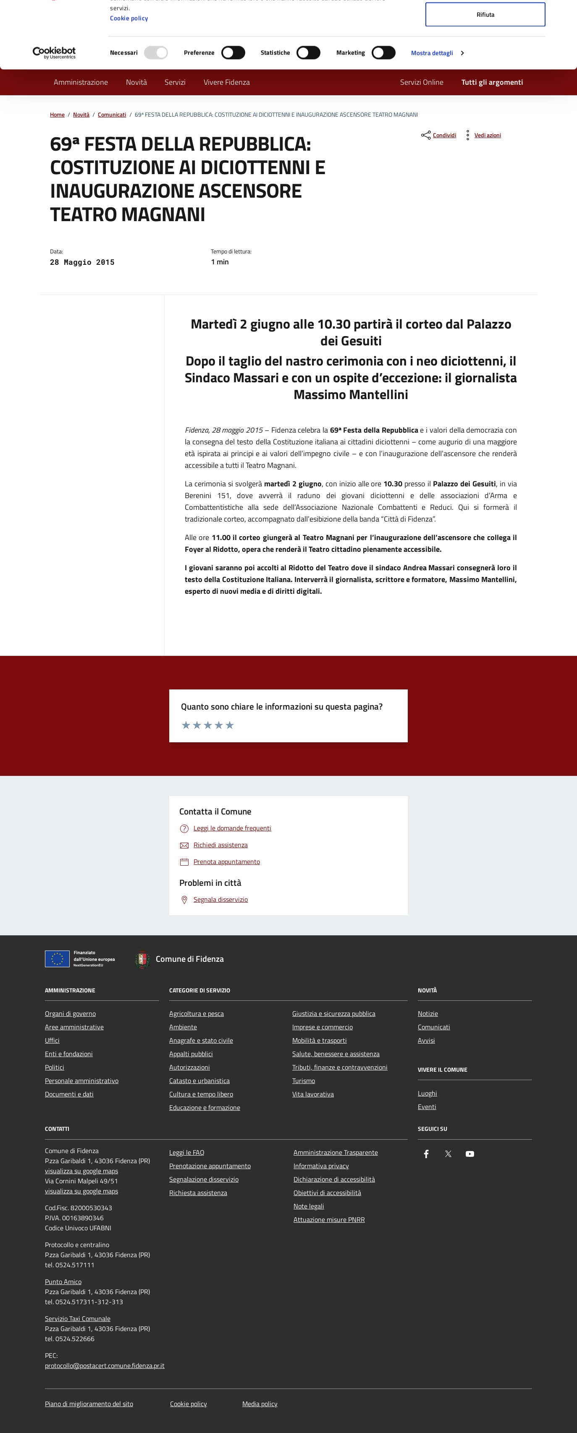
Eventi (427, 1107)
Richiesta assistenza (198, 1193)
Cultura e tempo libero (201, 1094)
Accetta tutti (485, 22)
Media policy (260, 1404)
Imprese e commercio (322, 1027)
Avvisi (426, 1040)
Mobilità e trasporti (319, 1040)
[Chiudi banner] (564, 13)
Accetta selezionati (485, 50)
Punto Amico (63, 1281)
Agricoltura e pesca (196, 1013)
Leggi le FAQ (187, 1152)
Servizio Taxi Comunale (77, 1318)
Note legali (309, 1206)
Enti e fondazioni (69, 1054)
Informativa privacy (321, 1166)
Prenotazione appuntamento (210, 1166)
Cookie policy (129, 81)
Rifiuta (486, 77)
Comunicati (434, 1027)
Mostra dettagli (432, 115)
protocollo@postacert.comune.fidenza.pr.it (105, 1365)
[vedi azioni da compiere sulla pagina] (481, 135)
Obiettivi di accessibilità (327, 1193)
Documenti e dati (69, 1094)
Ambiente (183, 1027)
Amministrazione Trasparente (336, 1152)
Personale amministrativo (81, 1080)
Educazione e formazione (204, 1107)
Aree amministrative (74, 1027)
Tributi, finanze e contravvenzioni (340, 1067)
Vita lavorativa (313, 1094)
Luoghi (427, 1093)
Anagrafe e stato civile (201, 1040)
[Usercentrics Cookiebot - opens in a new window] (54, 116)
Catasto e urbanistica (199, 1080)
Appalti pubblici (191, 1054)
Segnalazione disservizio (204, 1179)
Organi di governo (70, 1013)
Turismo (303, 1080)
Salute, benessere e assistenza (336, 1054)
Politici (54, 1067)
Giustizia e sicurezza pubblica (333, 1013)
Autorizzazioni (189, 1067)
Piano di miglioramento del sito (89, 1404)
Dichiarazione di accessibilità (334, 1179)
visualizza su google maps (81, 1171)
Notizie (428, 1013)
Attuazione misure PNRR (329, 1219)
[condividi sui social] (438, 135)
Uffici (52, 1040)
